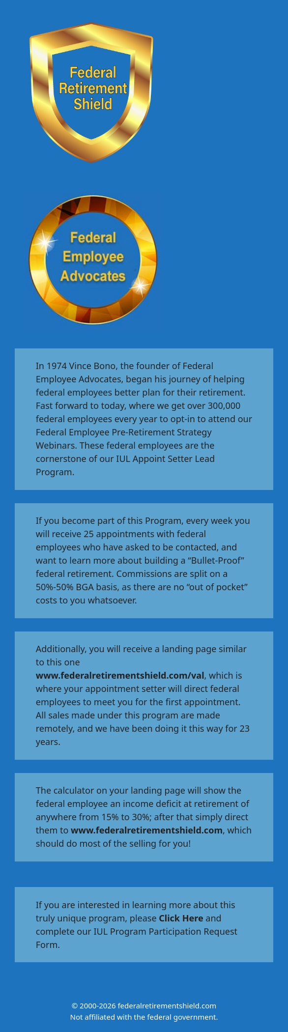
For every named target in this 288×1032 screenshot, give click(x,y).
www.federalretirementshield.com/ (113, 675)
